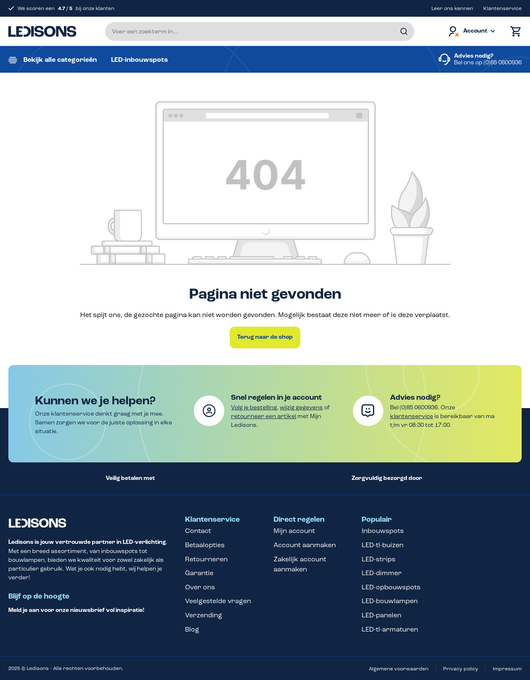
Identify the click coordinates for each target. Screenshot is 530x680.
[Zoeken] (403, 31)
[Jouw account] (471, 31)
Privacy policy (460, 669)
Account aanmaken (305, 545)
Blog (192, 629)
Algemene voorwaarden (399, 669)
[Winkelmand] (514, 31)
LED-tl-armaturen (390, 629)
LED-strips (379, 559)
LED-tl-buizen (382, 545)
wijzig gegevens (301, 407)
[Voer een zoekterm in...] (259, 31)
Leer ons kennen (452, 8)
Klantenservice (502, 8)
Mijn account (294, 531)
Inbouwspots (383, 531)
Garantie (199, 573)
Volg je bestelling (254, 407)
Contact (198, 531)
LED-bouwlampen (390, 601)
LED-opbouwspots (391, 587)
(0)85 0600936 (503, 62)
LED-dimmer (382, 573)
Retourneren (206, 559)
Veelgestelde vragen (218, 601)
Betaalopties (205, 545)
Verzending (203, 615)
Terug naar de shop (265, 337)
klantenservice (411, 416)
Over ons (200, 587)
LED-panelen (381, 615)
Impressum (507, 669)
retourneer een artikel (263, 416)
